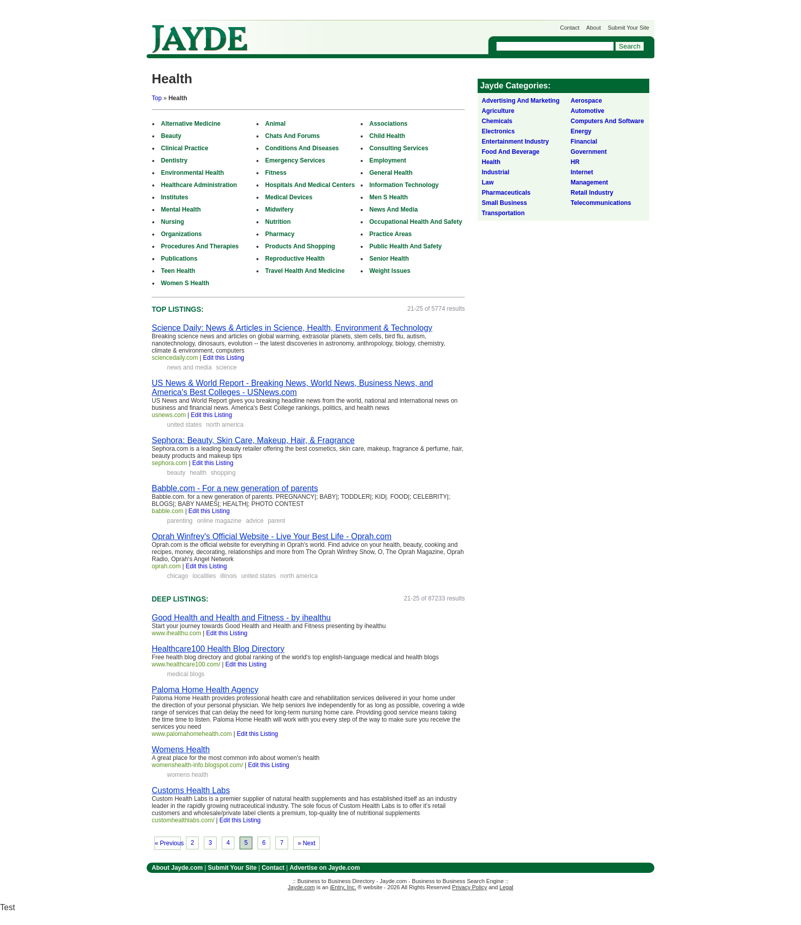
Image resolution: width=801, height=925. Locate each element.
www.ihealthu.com (176, 633)
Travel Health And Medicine (305, 270)
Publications (179, 258)
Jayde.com (200, 39)
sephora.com (169, 463)
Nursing (172, 221)
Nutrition (278, 221)
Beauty (171, 136)
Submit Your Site (628, 28)
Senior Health (389, 258)
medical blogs (185, 674)
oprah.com (166, 566)
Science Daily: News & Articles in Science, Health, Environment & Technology (292, 327)
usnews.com (169, 415)
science (226, 367)
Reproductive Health (295, 258)
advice (255, 520)
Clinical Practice (184, 148)
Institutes (174, 197)
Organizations (181, 234)
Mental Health (181, 209)
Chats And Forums (292, 136)
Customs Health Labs (191, 790)
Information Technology (404, 185)
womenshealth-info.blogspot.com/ (197, 765)
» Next (307, 843)
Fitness (276, 172)
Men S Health (388, 197)
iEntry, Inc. (343, 887)
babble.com (167, 511)
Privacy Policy (469, 887)
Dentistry (174, 160)
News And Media (393, 209)
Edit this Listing (223, 357)
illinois (228, 576)
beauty (176, 472)
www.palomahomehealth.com (192, 733)
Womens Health (181, 749)
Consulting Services (398, 148)
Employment (387, 160)
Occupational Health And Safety (415, 221)
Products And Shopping (300, 246)
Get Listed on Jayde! (320, 34)
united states (184, 424)
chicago (177, 576)
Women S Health (185, 283)
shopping (222, 472)
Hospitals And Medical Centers (310, 185)
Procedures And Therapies (200, 246)
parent (276, 520)
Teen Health (178, 270)
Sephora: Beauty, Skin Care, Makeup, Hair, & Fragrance (253, 440)
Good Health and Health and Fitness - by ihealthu (241, 617)
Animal (275, 123)
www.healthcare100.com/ (186, 664)
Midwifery (279, 209)
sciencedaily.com (175, 357)
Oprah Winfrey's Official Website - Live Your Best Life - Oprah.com (271, 536)
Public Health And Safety (405, 246)
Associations (388, 123)
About (593, 28)
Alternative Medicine (191, 123)
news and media (189, 367)
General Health (391, 172)
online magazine (219, 520)
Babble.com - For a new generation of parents (235, 488)
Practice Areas (390, 234)
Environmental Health (192, 172)
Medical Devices (289, 197)
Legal (506, 887)
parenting (180, 520)
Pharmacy (279, 234)
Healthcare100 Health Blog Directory (218, 648)
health (198, 472)
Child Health (387, 136)
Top (156, 98)
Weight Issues (389, 270)
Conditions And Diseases (302, 148)
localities (204, 576)
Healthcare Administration (199, 185)
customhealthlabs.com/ (183, 820)
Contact (569, 28)
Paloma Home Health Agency (205, 689)
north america (224, 424)
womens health (187, 774)
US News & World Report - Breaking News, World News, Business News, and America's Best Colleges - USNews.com (292, 388)
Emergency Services (295, 160)
